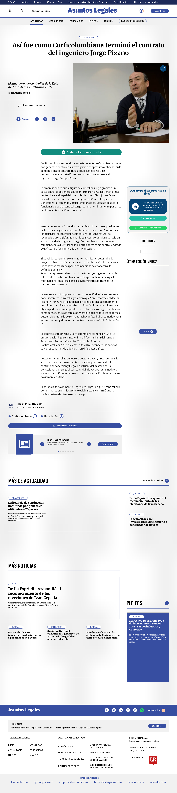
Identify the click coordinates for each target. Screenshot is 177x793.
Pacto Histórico (121, 2)
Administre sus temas (65, 426)
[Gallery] (65, 442)
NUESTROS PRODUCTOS (69, 752)
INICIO (11, 745)
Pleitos (134, 603)
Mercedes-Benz (54, 2)
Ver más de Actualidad (156, 481)
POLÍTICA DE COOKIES (68, 766)
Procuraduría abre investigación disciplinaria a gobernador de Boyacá (148, 521)
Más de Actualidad (28, 480)
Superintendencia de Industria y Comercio (87, 2)
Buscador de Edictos (132, 21)
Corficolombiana (22, 416)
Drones (37, 2)
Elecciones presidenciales (146, 2)
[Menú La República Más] (10, 11)
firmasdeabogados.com (108, 782)
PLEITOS (94, 21)
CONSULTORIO (56, 21)
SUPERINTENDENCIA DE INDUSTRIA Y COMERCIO (101, 766)
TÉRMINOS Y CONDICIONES (71, 759)
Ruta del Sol (51, 416)
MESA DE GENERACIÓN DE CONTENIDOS (100, 746)
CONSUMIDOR (76, 21)
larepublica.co (19, 782)
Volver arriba (156, 710)
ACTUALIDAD (36, 21)
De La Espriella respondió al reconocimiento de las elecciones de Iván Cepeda (147, 501)
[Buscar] (22, 11)
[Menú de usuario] (141, 11)
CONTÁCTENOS (65, 746)
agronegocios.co (43, 782)
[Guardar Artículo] (23, 119)
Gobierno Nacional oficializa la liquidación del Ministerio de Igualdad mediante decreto (63, 635)
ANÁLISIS (108, 21)
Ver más (147, 331)
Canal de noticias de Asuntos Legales (81, 152)
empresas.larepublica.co (73, 782)
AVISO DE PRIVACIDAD (100, 752)
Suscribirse (160, 11)
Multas (25, 2)
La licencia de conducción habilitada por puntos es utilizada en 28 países (26, 506)
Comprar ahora (148, 218)
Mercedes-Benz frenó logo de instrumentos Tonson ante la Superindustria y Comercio (146, 625)
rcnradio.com (158, 782)
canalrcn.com (136, 782)
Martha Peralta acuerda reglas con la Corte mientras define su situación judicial (103, 635)
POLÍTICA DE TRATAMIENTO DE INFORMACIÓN (103, 758)
